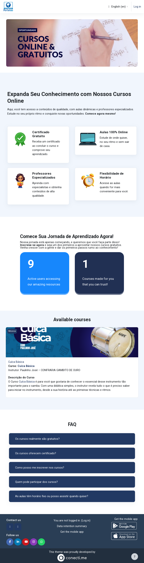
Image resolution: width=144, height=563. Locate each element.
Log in (137, 6)
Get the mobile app (72, 531)
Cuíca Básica (16, 362)
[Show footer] (134, 556)
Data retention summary (72, 526)
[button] (118, 6)
